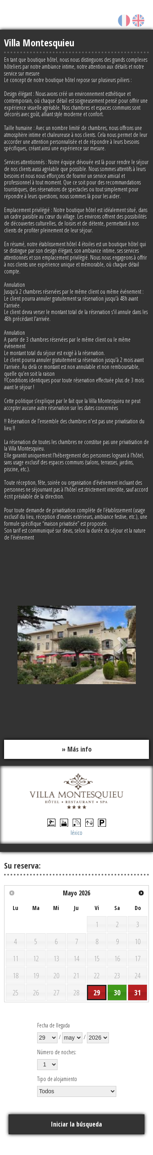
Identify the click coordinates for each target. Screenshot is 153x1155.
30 (117, 992)
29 (96, 992)
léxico (76, 832)
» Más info (77, 749)
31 (137, 992)
